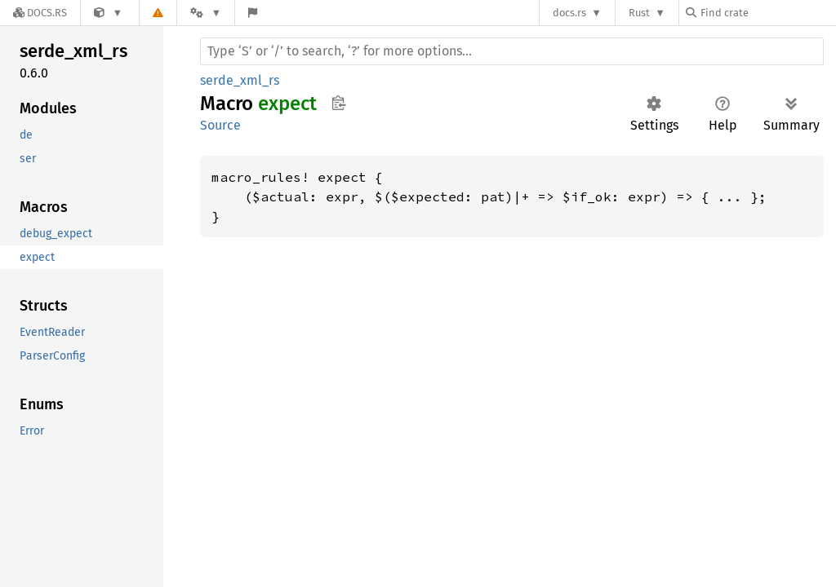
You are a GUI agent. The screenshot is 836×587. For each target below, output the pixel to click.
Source (220, 125)
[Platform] (205, 12)
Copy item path (338, 103)
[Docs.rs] (40, 12)
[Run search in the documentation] (512, 51)
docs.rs (569, 13)
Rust (639, 13)
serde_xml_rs (239, 80)
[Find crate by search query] (767, 12)
